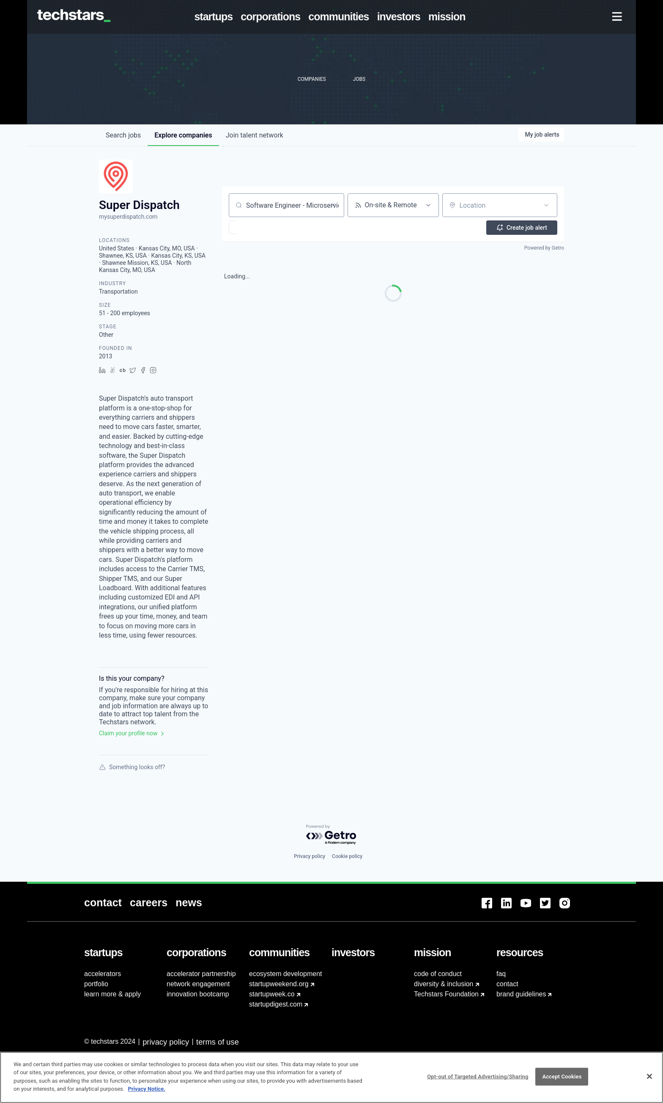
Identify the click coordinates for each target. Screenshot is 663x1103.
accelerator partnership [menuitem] (201, 973)
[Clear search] (333, 205)
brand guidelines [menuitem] (521, 994)
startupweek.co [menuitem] (272, 994)
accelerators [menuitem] (102, 973)
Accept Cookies (561, 1076)
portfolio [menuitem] (96, 983)
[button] (257, 227)
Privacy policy (309, 856)
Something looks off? (132, 767)
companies (183, 135)
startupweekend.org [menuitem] (279, 983)
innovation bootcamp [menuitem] (198, 994)
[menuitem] (215, 17)
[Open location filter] (546, 205)
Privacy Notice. (146, 1089)
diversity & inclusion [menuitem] (444, 983)
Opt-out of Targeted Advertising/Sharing (477, 1076)
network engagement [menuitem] (198, 983)
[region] (331, 1077)
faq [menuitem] (501, 973)
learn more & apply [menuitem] (112, 994)
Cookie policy (347, 856)
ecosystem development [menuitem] (285, 973)
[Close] (649, 1076)
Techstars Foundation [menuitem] (446, 994)
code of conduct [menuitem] (438, 973)
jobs (123, 135)
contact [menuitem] (507, 983)
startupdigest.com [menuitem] (275, 1004)
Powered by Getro (544, 248)
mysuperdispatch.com (128, 216)
